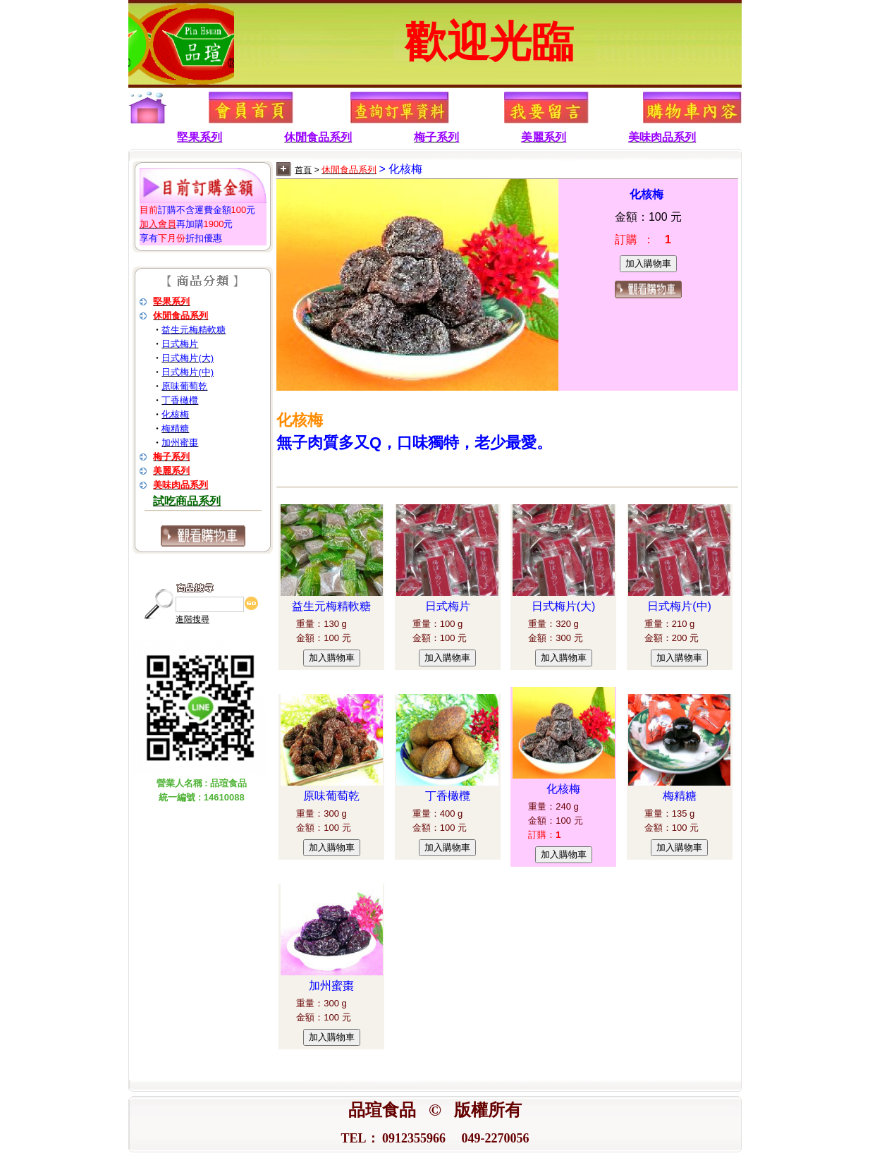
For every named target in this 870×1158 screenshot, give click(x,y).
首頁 (303, 170)
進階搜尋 (192, 619)
